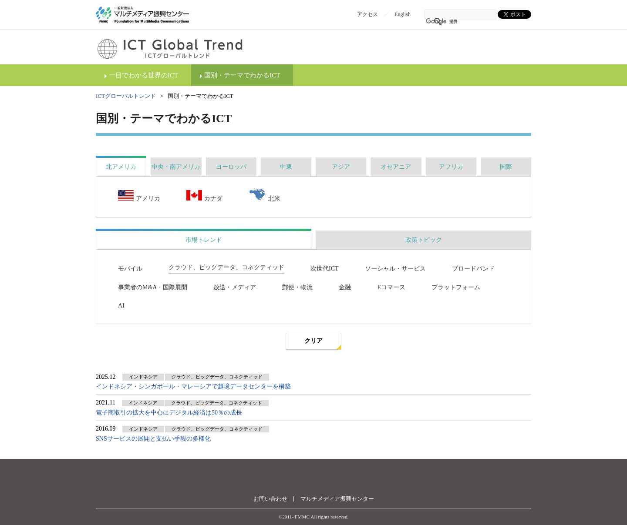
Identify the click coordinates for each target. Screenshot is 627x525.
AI (121, 305)
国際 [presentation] (506, 167)
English (402, 14)
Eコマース (391, 287)
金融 (345, 287)
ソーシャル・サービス (395, 268)
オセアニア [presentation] (396, 167)
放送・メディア (234, 287)
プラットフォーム (455, 287)
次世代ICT (324, 268)
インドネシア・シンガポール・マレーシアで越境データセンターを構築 (193, 386)
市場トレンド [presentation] (203, 240)
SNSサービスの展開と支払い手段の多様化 (153, 438)
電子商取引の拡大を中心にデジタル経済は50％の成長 (169, 412)
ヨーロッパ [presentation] (231, 167)
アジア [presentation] (341, 167)
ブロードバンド (473, 268)
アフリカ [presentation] (451, 167)
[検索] (449, 22)
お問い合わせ (270, 498)
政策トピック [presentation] (423, 240)
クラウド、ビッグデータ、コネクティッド (226, 267)
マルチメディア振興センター (337, 498)
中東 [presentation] (286, 167)
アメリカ (139, 196)
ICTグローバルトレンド (126, 96)
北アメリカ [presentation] (121, 167)
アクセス (367, 14)
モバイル (130, 268)
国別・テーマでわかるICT (242, 75)
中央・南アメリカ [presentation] (176, 167)
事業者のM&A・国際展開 (152, 287)
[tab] (121, 166)
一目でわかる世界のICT (143, 75)
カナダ (204, 196)
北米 (264, 196)
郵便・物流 (297, 287)
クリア (313, 341)
